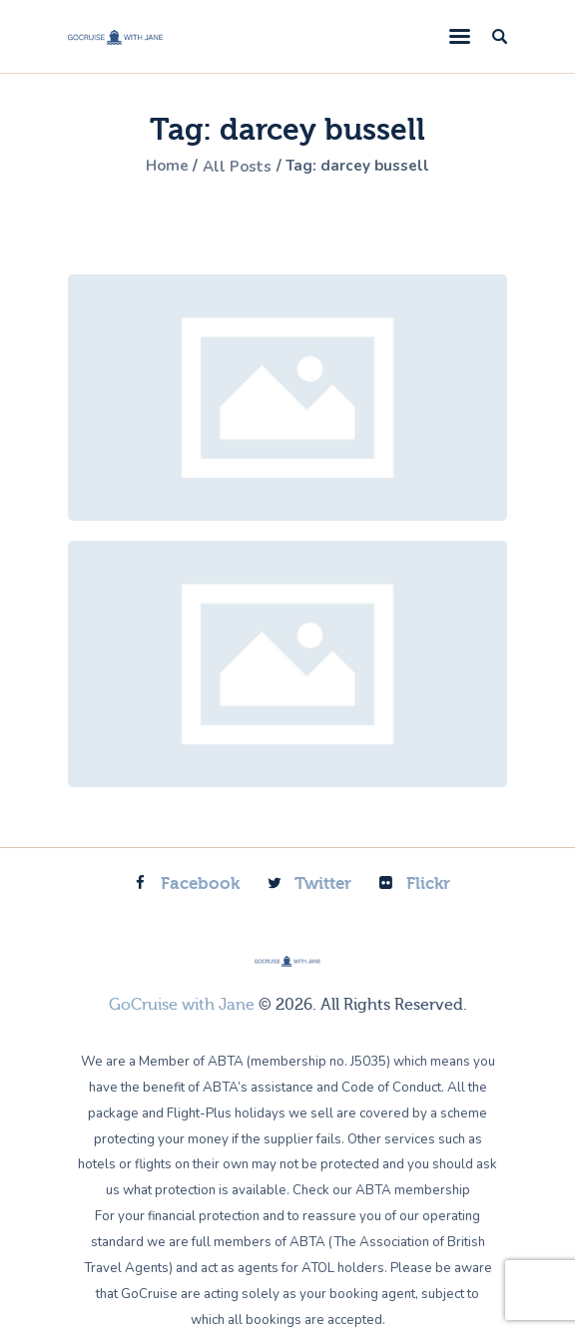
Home (161, 167)
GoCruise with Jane (182, 1005)
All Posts (236, 167)
